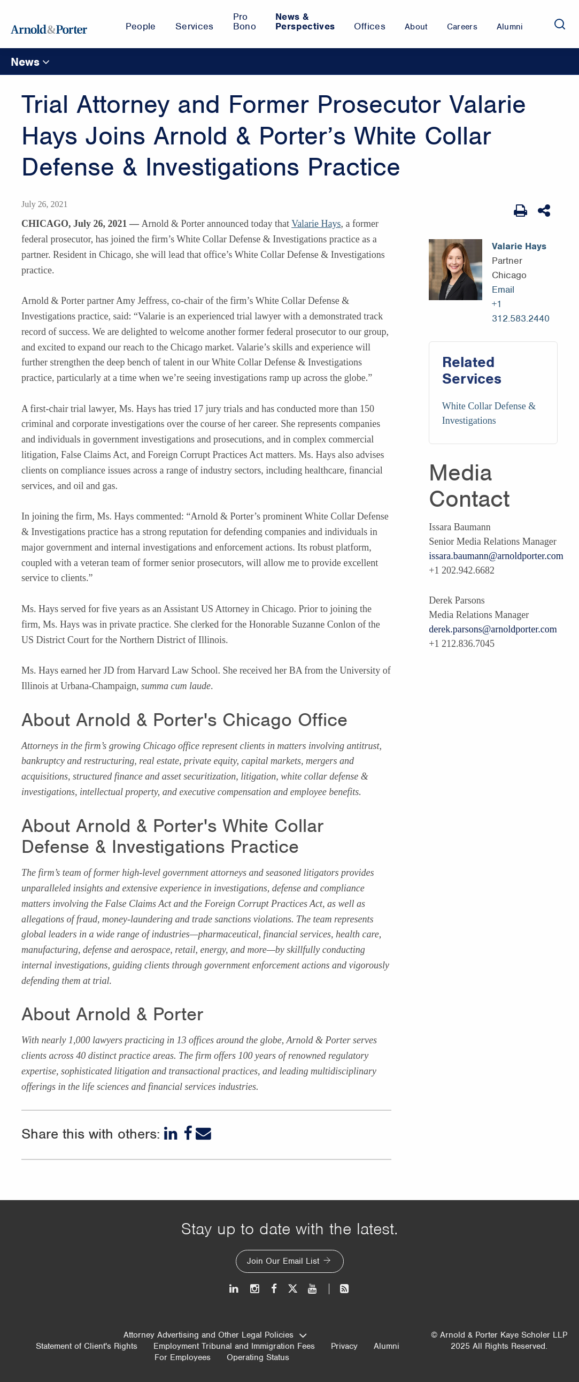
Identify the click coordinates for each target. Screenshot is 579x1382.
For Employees (183, 1357)
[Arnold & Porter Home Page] (49, 24)
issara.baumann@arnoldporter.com (496, 556)
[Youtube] (313, 1289)
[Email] (203, 1133)
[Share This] (545, 211)
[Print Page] (520, 211)
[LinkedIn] (172, 1133)
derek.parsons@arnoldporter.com (493, 629)
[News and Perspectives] (339, 1289)
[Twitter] (292, 1289)
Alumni (386, 1346)
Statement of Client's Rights (86, 1346)
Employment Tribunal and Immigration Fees (234, 1346)
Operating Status (258, 1357)
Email (503, 289)
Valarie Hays (316, 223)
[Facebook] (187, 1133)
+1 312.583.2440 (521, 311)
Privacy (344, 1346)
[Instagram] (255, 1289)
